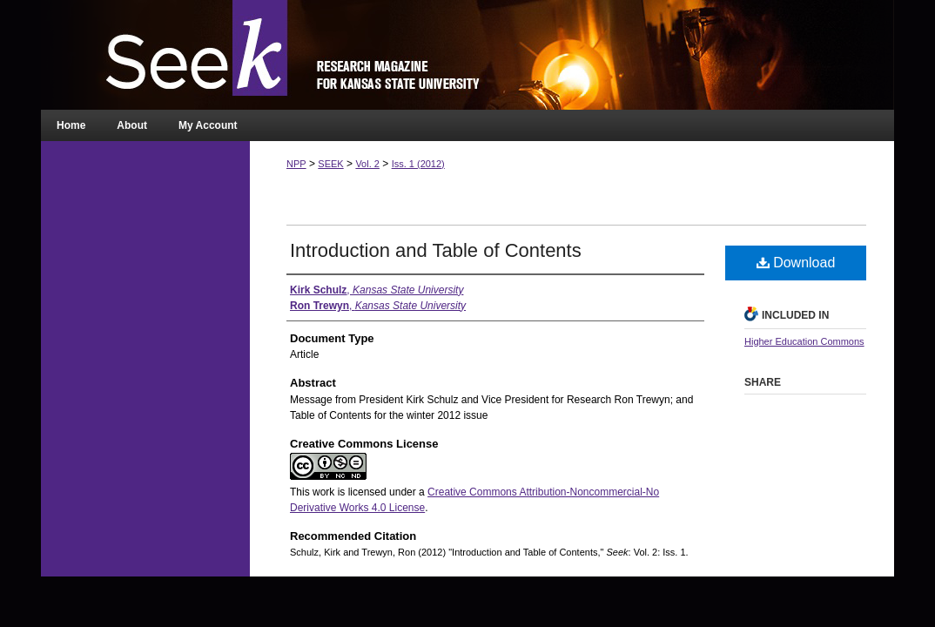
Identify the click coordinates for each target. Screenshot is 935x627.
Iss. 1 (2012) (418, 163)
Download (796, 262)
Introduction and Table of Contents (436, 250)
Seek (467, 55)
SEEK (330, 163)
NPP (296, 163)
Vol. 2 (367, 163)
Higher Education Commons (804, 341)
